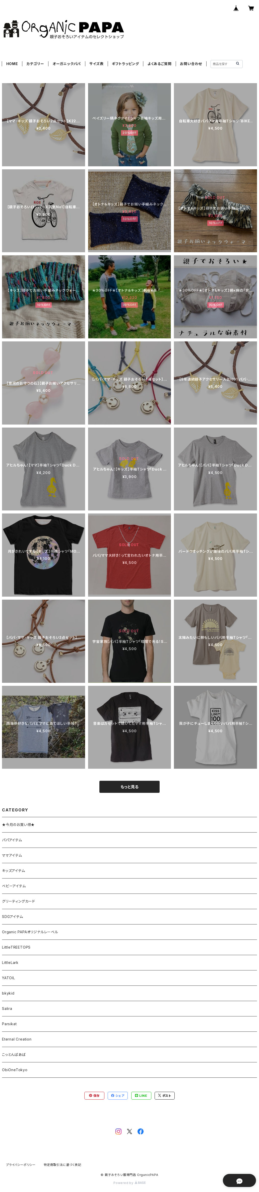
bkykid (8, 993)
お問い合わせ (191, 64)
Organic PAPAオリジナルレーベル (30, 932)
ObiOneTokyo (15, 1070)
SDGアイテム (12, 916)
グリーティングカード (18, 901)
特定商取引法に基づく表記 (62, 1165)
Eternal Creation (17, 1039)
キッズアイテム (13, 870)
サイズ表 (96, 64)
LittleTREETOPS (16, 947)
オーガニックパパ (67, 64)
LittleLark (10, 962)
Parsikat (9, 1024)
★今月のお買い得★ (18, 824)
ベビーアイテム (14, 886)
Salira (7, 1008)
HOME (12, 64)
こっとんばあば (14, 1054)
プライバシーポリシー (21, 1165)
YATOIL (8, 978)
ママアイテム (12, 855)
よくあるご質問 (160, 64)
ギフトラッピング (125, 64)
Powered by (129, 1183)
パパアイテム (12, 840)
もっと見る (129, 786)
